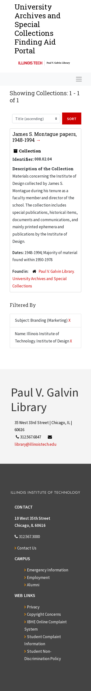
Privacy (33, 607)
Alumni (33, 584)
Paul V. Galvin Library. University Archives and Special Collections (43, 279)
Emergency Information (47, 570)
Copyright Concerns (44, 614)
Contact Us (26, 548)
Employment (38, 577)
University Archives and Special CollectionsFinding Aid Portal (38, 28)
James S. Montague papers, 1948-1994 (44, 137)
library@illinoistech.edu (36, 444)
